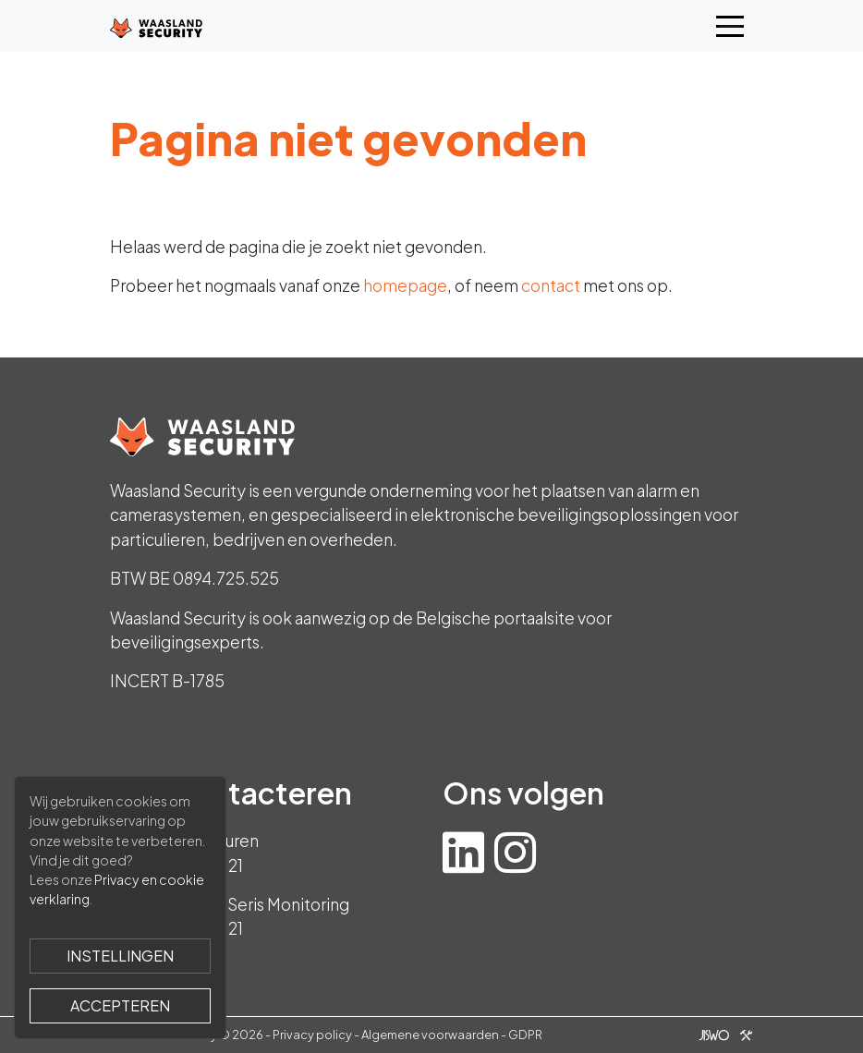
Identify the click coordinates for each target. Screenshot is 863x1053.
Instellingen (120, 955)
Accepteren (120, 1005)
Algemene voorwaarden (430, 1034)
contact (550, 285)
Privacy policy (312, 1034)
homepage (405, 285)
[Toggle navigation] (730, 26)
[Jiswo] (722, 1034)
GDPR (525, 1034)
